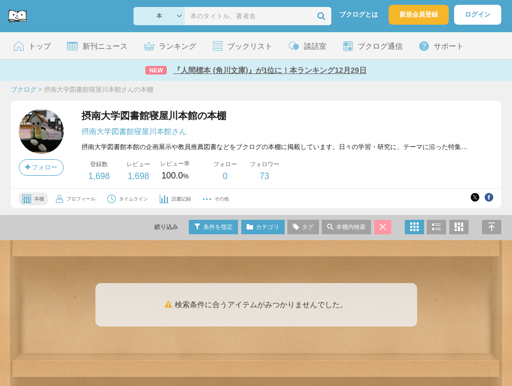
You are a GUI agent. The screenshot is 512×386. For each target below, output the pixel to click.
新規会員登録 (418, 14)
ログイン (478, 14)
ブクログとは (358, 14)
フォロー (41, 167)
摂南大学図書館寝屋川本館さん (134, 131)
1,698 (99, 176)
